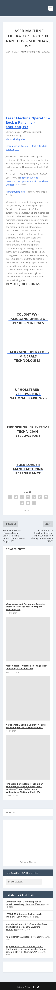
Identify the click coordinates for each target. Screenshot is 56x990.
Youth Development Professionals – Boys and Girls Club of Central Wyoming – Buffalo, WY (26, 927)
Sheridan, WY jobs (29, 177)
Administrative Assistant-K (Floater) (24, 936)
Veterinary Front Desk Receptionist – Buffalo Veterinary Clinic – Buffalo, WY (25, 903)
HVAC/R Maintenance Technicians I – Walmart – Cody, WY (24, 915)
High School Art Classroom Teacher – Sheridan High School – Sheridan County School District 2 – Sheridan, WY (26, 949)
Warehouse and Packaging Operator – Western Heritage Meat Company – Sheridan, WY (26, 607)
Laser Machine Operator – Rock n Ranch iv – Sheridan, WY (28, 122)
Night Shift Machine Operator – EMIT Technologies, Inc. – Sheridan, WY (26, 726)
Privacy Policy (23, 987)
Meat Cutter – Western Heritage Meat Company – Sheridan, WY (26, 667)
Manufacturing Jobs (30, 51)
